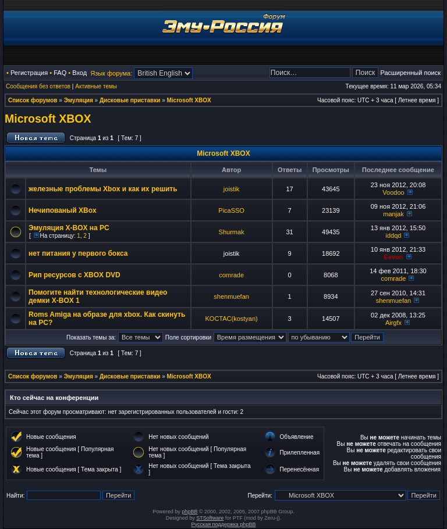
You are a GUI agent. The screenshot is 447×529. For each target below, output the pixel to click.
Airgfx (393, 322)
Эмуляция (78, 100)
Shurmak (231, 231)
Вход (79, 72)
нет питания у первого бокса (78, 253)
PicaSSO (231, 210)
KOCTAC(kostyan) (231, 318)
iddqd (394, 235)
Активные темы (96, 86)
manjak (393, 213)
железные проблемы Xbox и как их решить (103, 189)
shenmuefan (231, 296)
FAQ (60, 72)
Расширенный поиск (410, 72)
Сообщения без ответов (38, 86)
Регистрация (29, 72)
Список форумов (33, 100)
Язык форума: (111, 73)
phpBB (189, 511)
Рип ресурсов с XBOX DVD (74, 275)
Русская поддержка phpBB (223, 524)
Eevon (393, 256)
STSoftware (210, 518)
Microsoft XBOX (189, 100)
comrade (231, 274)
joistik (232, 188)
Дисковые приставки (130, 100)
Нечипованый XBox (63, 210)
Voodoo (393, 192)
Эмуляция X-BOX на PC (69, 228)
